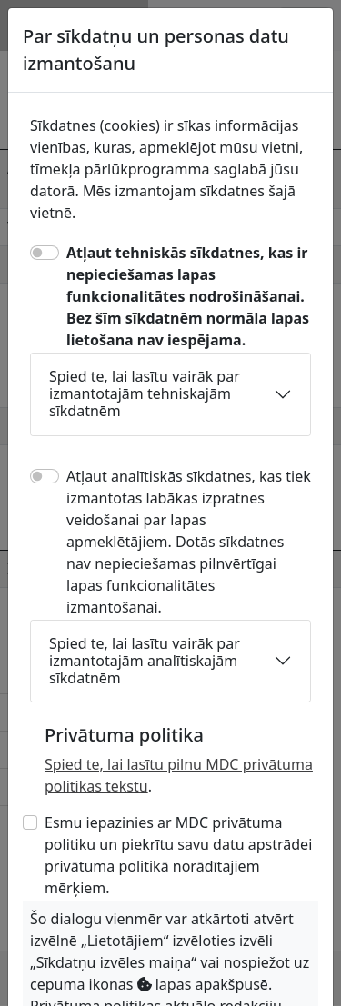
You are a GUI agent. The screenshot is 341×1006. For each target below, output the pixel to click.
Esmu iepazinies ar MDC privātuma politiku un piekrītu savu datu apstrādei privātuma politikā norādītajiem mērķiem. (178, 855)
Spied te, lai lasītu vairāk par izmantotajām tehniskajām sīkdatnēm (144, 393)
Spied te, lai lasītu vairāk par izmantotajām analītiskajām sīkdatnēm (144, 660)
